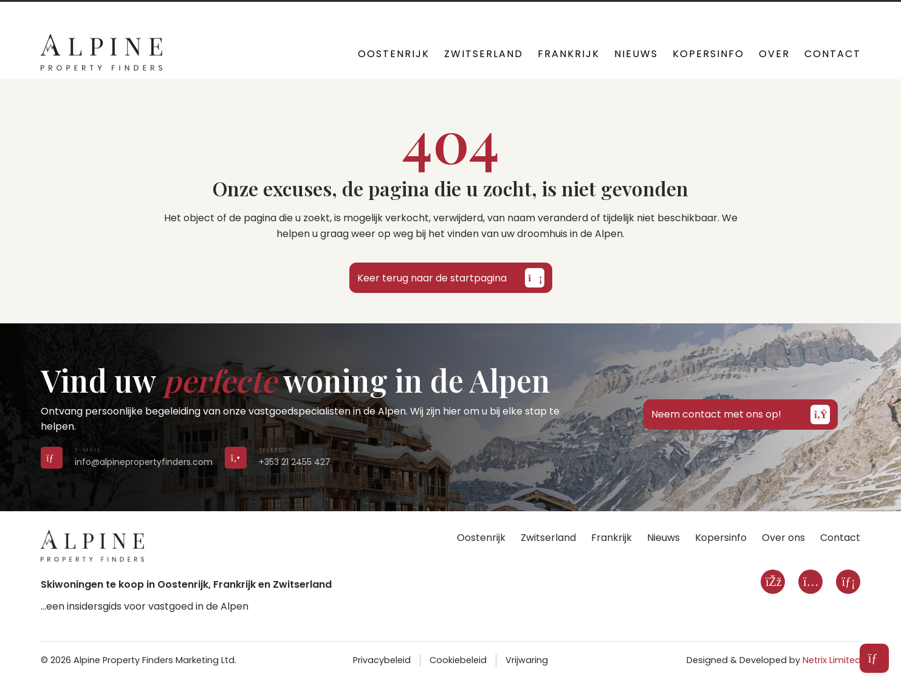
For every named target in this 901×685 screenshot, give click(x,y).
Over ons (783, 538)
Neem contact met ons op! (740, 414)
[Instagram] (810, 582)
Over (774, 54)
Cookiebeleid (458, 660)
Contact (832, 54)
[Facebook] (773, 582)
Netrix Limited (832, 660)
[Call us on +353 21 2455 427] (236, 457)
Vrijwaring (526, 660)
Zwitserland (483, 54)
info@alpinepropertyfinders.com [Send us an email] (144, 462)
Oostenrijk (394, 54)
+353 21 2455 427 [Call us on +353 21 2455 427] (295, 462)
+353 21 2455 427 (294, 12)
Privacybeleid (382, 660)
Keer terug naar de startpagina (450, 277)
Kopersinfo (708, 54)
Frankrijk (569, 54)
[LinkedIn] (848, 582)
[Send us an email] (52, 457)
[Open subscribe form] (874, 658)
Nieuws (636, 54)
